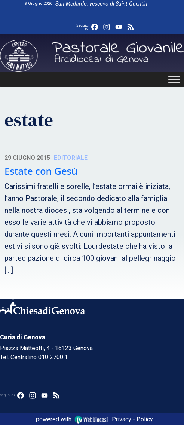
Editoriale (71, 157)
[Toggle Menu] (174, 79)
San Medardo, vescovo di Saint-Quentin (101, 4)
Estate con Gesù (40, 171)
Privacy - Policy (132, 419)
